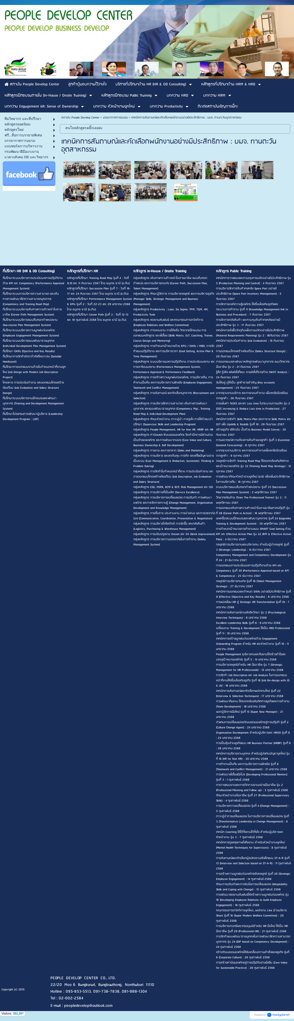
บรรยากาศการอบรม (115, 117)
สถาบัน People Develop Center (80, 117)
